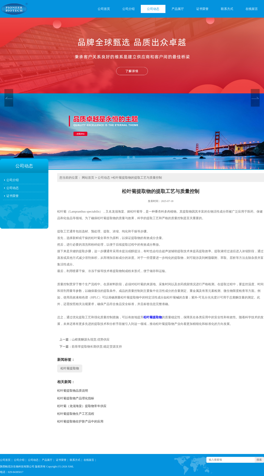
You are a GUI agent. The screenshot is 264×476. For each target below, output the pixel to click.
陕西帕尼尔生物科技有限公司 (17, 466)
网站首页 (88, 177)
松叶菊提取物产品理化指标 (75, 398)
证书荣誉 (202, 9)
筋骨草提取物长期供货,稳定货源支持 (97, 346)
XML (71, 466)
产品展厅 (178, 9)
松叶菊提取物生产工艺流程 (75, 413)
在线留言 (252, 9)
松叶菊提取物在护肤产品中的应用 (80, 421)
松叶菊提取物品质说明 (72, 390)
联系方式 (227, 9)
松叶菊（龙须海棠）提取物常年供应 (81, 406)
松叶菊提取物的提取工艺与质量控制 (137, 177)
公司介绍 (128, 9)
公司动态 (153, 9)
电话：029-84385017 (11, 472)
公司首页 (104, 9)
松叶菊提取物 (152, 317)
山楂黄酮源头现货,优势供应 (91, 339)
